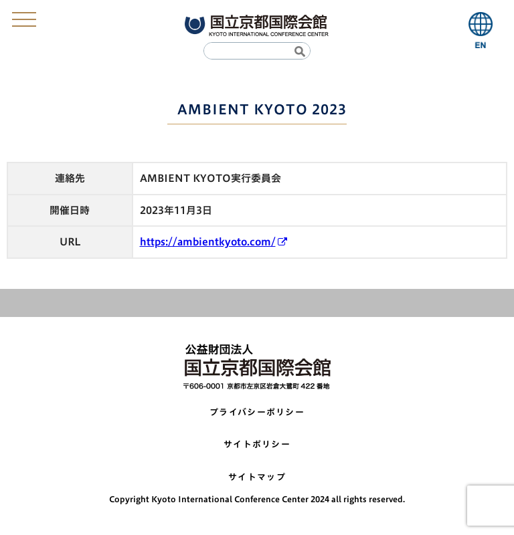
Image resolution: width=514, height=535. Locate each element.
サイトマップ (257, 477)
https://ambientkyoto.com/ (208, 242)
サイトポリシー (257, 444)
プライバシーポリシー (257, 412)
